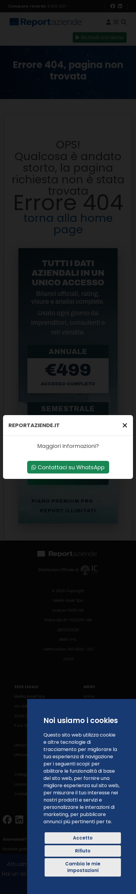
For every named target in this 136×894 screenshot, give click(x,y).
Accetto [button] (83, 838)
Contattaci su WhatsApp (68, 467)
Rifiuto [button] (82, 851)
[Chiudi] (125, 425)
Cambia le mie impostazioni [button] (82, 867)
